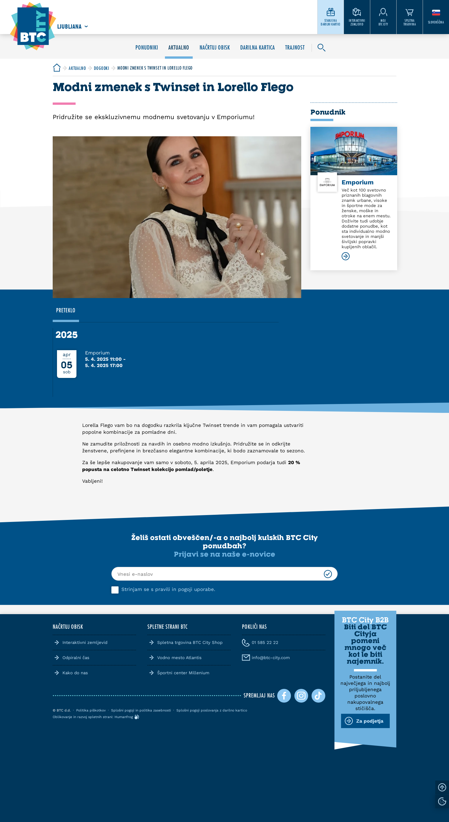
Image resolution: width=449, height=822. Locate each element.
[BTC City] (57, 68)
